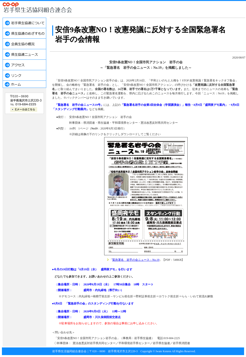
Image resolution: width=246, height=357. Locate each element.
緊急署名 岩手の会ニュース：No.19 (135, 259)
